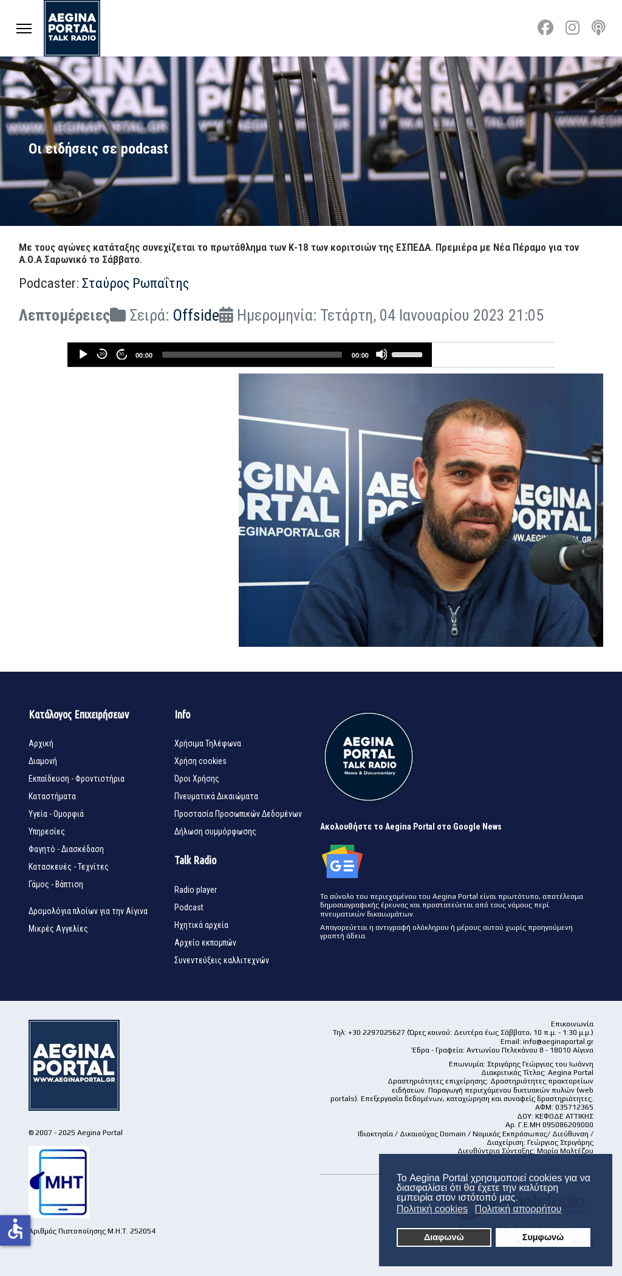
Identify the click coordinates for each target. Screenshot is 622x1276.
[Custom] (599, 28)
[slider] (252, 355)
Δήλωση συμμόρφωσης (215, 831)
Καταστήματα (52, 796)
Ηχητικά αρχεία (201, 925)
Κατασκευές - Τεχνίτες (69, 866)
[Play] (82, 354)
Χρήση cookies (200, 761)
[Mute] (381, 354)
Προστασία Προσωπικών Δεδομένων (238, 814)
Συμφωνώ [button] (543, 1237)
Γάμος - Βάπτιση (56, 884)
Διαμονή (43, 761)
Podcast (188, 907)
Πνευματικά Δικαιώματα (216, 796)
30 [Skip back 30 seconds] (101, 354)
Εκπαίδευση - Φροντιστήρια (77, 778)
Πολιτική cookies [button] (432, 1209)
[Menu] (24, 28)
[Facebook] (545, 28)
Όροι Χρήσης (196, 778)
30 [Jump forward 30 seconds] (121, 354)
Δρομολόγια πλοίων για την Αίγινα (88, 911)
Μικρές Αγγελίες (58, 928)
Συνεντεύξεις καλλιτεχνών (221, 960)
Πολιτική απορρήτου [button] (518, 1209)
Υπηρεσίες (47, 831)
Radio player (195, 889)
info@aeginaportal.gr (558, 1041)
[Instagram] (572, 28)
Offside (196, 315)
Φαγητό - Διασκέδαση (66, 849)
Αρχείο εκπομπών (205, 942)
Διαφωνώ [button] (444, 1237)
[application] (249, 355)
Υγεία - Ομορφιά (56, 814)
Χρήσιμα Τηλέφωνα (207, 743)
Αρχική (41, 743)
